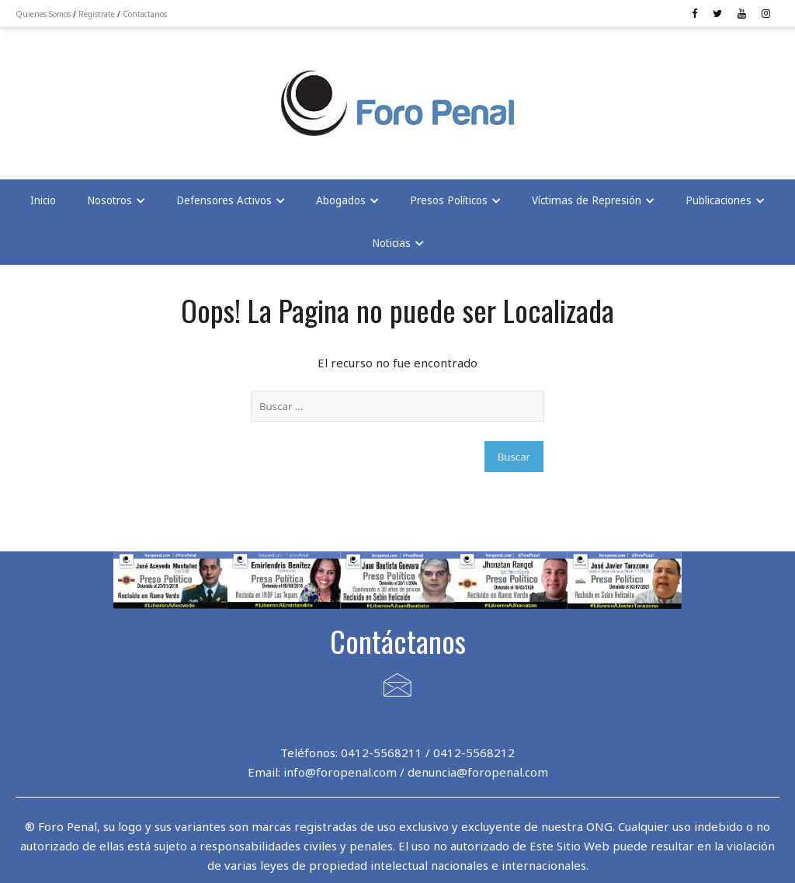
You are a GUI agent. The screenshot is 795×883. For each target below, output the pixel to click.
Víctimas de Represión (586, 200)
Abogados (341, 200)
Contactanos (145, 14)
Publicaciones (719, 200)
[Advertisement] (140, 94)
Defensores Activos (224, 200)
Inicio (43, 200)
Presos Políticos (449, 200)
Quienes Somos (43, 14)
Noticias (391, 243)
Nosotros (109, 200)
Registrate (96, 14)
